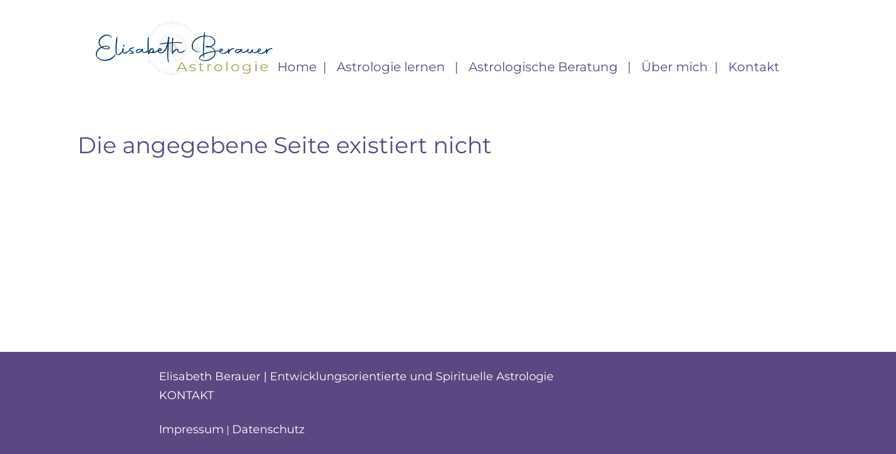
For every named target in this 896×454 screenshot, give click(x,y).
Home (297, 66)
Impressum (191, 429)
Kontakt (753, 66)
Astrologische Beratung (544, 66)
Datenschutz (268, 429)
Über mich (674, 66)
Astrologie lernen (392, 66)
